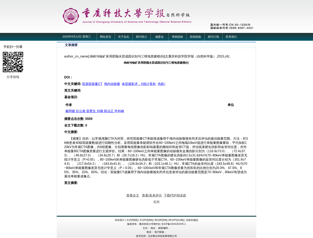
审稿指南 (177, 36)
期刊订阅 (213, 36)
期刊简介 (141, 36)
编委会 (159, 36)
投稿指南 (195, 36)
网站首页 (105, 36)
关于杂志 (123, 36)
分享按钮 (13, 77)
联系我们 (231, 36)
